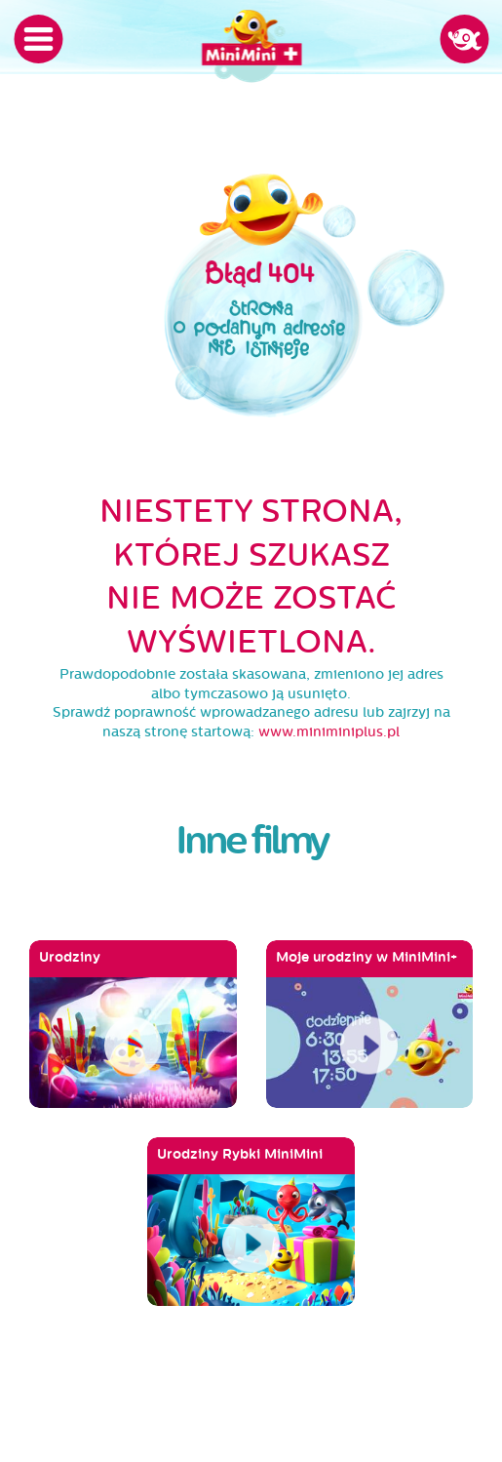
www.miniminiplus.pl (329, 732)
